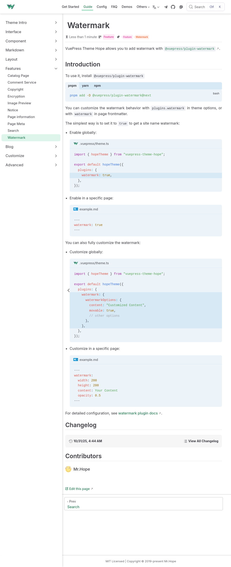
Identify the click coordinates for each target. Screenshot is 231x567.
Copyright (16, 89)
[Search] (206, 6)
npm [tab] (113, 92)
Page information (22, 117)
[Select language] (156, 6)
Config (102, 7)
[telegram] (165, 7)
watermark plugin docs (154, 419)
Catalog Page (19, 75)
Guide (87, 7)
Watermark (17, 137)
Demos (127, 7)
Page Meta (17, 124)
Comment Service (22, 82)
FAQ (114, 7)
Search (14, 130)
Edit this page (93, 495)
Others (142, 7)
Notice (13, 110)
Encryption (17, 96)
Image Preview (20, 103)
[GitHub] (173, 7)
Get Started (70, 7)
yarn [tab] (101, 92)
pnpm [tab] (88, 92)
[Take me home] (12, 6)
